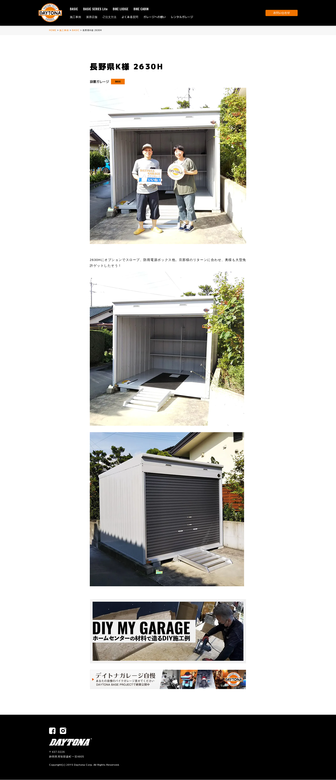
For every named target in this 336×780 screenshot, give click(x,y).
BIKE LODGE (120, 8)
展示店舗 (91, 17)
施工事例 (75, 17)
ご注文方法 (109, 17)
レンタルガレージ (182, 17)
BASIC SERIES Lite (95, 8)
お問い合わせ (281, 13)
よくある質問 (130, 17)
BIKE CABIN (141, 8)
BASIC (74, 8)
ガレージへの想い (154, 17)
